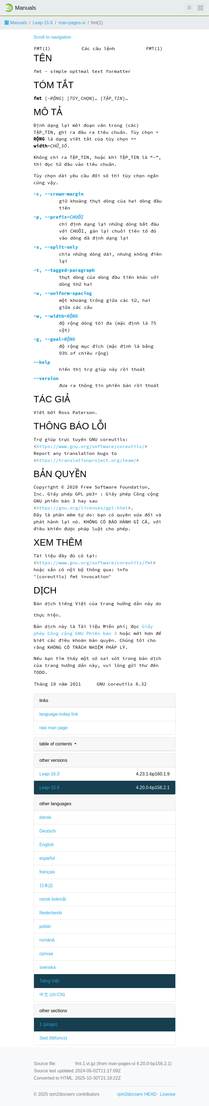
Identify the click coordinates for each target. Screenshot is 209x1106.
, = (59, 217)
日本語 (46, 885)
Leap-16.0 (50, 774)
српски (46, 953)
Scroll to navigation (52, 37)
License (167, 1094)
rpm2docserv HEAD (137, 1094)
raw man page (54, 727)
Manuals (15, 22)
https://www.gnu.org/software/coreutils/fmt (94, 563)
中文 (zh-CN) (52, 994)
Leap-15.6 (43, 22)
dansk (45, 817)
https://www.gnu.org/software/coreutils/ (90, 446)
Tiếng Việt (49, 981)
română (47, 940)
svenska (48, 967)
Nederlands (51, 912)
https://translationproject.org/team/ (86, 460)
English (47, 844)
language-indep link (59, 714)
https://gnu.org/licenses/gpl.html (82, 508)
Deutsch (48, 831)
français (47, 871)
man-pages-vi (71, 22)
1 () (48, 1024)
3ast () (53, 1038)
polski (45, 926)
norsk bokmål (53, 899)
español (47, 858)
